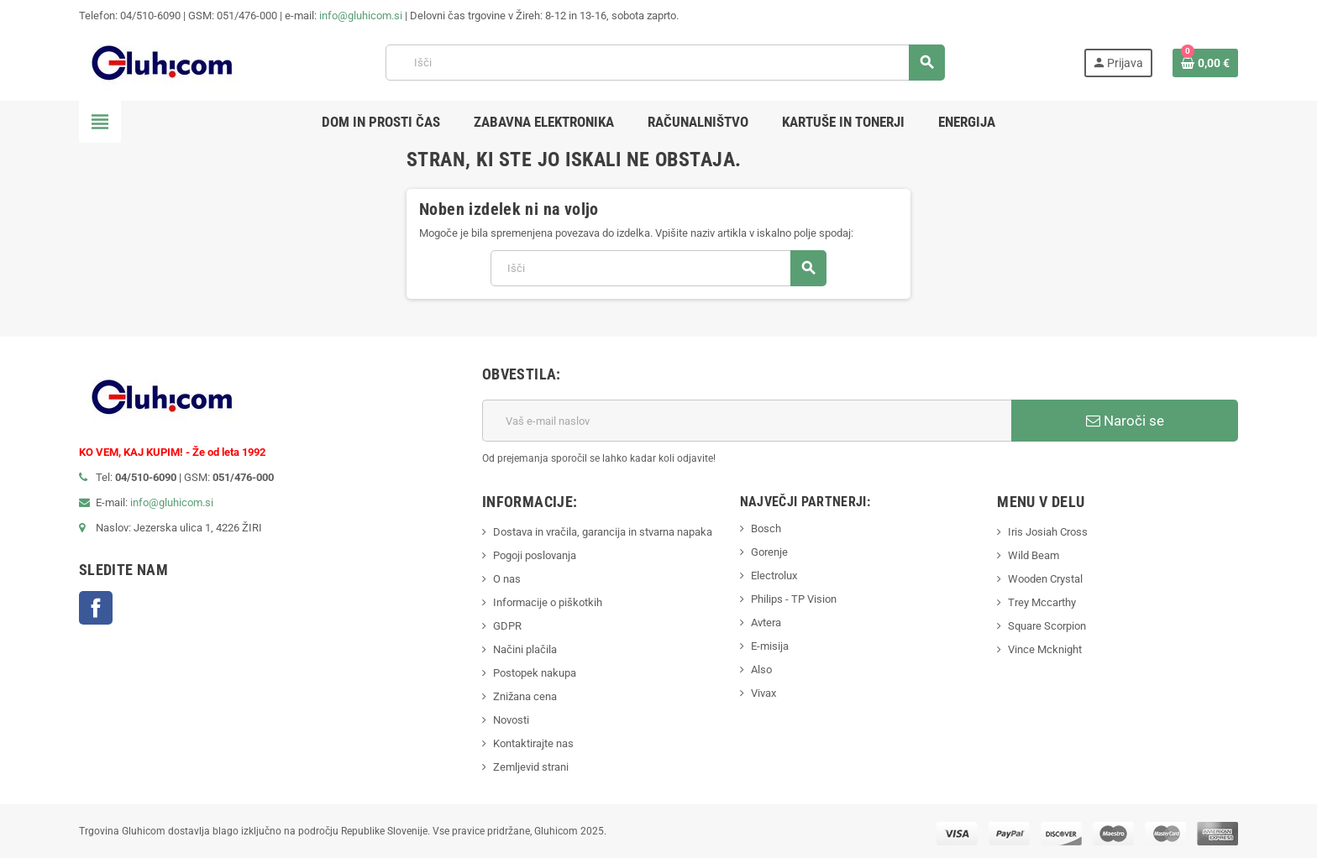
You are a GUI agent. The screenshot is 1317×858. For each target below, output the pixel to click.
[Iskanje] (665, 62)
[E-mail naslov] (746, 421)
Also (761, 669)
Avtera (766, 622)
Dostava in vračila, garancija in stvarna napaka (602, 532)
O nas (507, 579)
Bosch (766, 528)
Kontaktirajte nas (533, 743)
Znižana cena (525, 696)
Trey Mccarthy (1042, 602)
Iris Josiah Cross (1048, 532)
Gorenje (769, 552)
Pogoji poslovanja (534, 555)
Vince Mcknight (1045, 649)
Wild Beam (1033, 555)
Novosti (511, 720)
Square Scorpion (1047, 626)
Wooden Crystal (1045, 579)
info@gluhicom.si (360, 15)
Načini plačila (525, 649)
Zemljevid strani (531, 767)
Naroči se (1125, 420)
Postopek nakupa (534, 673)
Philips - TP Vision (794, 599)
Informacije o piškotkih (547, 602)
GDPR (507, 626)
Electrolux (774, 575)
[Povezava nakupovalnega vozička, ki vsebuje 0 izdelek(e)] (1205, 63)
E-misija (770, 646)
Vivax (763, 693)
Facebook (96, 608)
